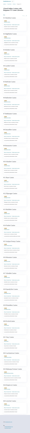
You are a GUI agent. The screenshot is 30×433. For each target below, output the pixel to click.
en (12, 1)
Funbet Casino (6, 229)
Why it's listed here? (7, 24)
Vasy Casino (6, 341)
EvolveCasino (6, 325)
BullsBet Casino (7, 213)
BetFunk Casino (7, 85)
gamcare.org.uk (8, 428)
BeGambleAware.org (9, 426)
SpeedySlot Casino (7, 293)
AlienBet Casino (7, 277)
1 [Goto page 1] (22, 15)
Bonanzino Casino (7, 149)
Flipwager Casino (7, 197)
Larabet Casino (7, 69)
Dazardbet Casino (7, 133)
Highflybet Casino (7, 38)
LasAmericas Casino (7, 357)
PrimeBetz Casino (7, 309)
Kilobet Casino (6, 53)
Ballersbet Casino (7, 101)
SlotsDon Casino (7, 22)
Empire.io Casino (7, 389)
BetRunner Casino (7, 117)
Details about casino (15, 24)
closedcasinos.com (8, 421)
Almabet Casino (7, 165)
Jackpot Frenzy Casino (8, 245)
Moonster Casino (7, 261)
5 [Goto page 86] (26, 15)
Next (4, 14)
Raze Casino (6, 181)
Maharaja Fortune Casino (8, 373)
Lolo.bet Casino (7, 405)
